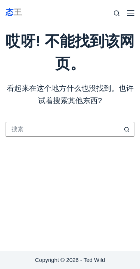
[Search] (116, 13)
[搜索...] (62, 129)
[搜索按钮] (126, 129)
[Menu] (130, 13)
